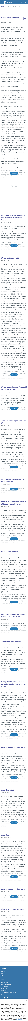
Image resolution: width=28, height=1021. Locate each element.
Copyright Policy (4, 982)
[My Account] (25, 2)
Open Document (14, 1018)
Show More (14, 173)
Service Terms (4, 990)
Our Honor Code (4, 986)
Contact (2, 973)
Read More (13, 245)
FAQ (2, 975)
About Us (3, 971)
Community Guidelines (6, 984)
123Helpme (3, 6)
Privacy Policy (4, 988)
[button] (2, 2)
